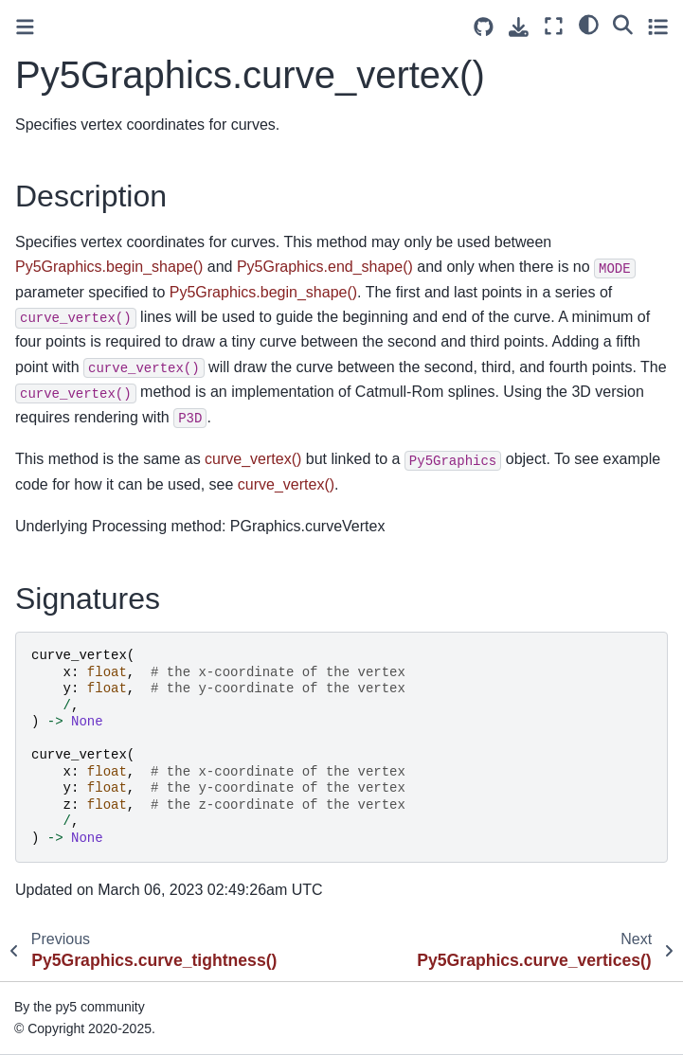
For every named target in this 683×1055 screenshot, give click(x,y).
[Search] (622, 24)
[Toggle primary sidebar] (25, 27)
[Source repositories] (483, 27)
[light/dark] (588, 24)
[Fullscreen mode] (553, 26)
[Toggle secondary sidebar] (657, 26)
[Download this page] (518, 27)
